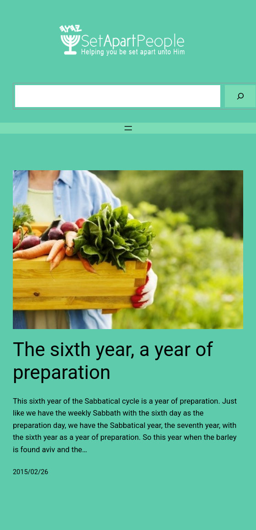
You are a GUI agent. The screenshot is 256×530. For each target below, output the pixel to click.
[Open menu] (128, 128)
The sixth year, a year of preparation (113, 361)
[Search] (240, 96)
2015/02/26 (30, 472)
